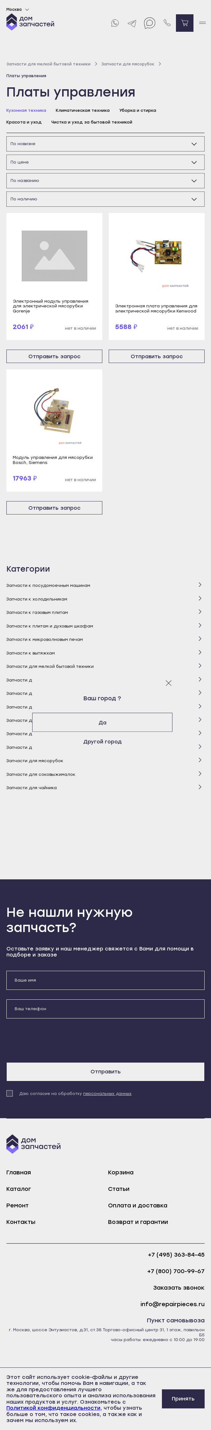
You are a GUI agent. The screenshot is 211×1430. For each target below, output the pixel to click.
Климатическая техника (83, 110)
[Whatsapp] (114, 23)
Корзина (121, 1172)
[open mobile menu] (202, 23)
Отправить (106, 1072)
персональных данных (107, 1093)
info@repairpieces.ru (173, 1304)
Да (106, 722)
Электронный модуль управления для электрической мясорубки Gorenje (50, 306)
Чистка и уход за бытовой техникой (91, 122)
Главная (18, 1172)
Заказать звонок (179, 1288)
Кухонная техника (26, 110)
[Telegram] (132, 23)
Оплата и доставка (137, 1205)
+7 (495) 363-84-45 (176, 1255)
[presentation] (54, 1040)
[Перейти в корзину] (184, 23)
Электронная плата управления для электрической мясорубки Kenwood (156, 308)
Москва (18, 9)
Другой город (105, 741)
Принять (183, 1399)
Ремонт (17, 1205)
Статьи (118, 1188)
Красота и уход (24, 122)
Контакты (20, 1222)
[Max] (149, 23)
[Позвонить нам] (167, 23)
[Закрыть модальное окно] (168, 683)
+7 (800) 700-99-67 (176, 1271)
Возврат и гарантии (138, 1222)
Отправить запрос (54, 356)
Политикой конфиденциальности (53, 1408)
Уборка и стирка (137, 110)
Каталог (18, 1188)
